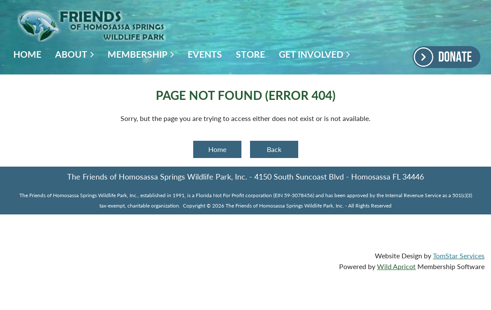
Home (217, 149)
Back (274, 149)
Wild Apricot (396, 266)
